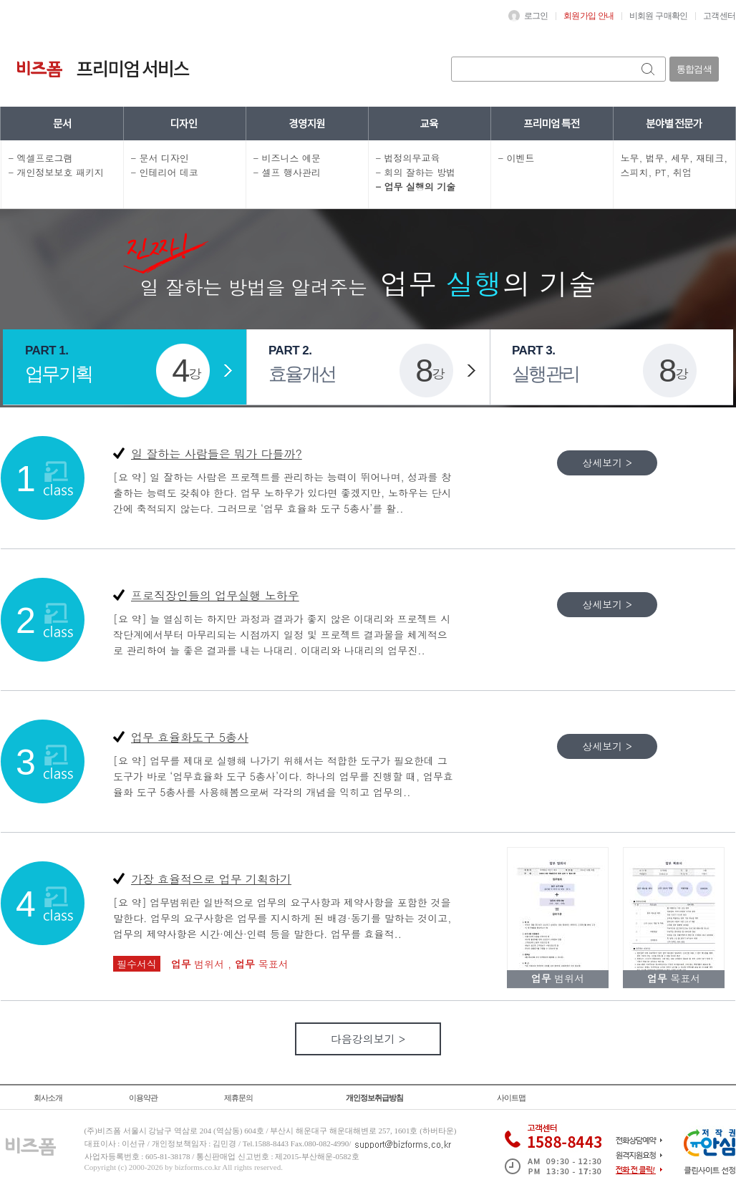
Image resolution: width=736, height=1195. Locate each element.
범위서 (199, 964)
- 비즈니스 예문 (287, 158)
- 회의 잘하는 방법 (416, 172)
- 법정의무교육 (408, 158)
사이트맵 (511, 1097)
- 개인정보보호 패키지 (56, 172)
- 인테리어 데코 (164, 172)
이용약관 (143, 1097)
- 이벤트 (516, 158)
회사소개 (48, 1097)
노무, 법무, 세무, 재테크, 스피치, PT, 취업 (674, 165)
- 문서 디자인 (160, 158)
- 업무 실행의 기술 (416, 186)
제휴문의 (238, 1097)
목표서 (262, 964)
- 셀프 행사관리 (287, 172)
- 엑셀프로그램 (41, 158)
